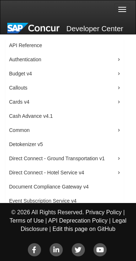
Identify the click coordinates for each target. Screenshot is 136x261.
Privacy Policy (104, 212)
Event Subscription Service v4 (43, 201)
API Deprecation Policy (78, 221)
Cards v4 (19, 102)
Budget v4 (20, 73)
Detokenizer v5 (26, 144)
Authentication (25, 59)
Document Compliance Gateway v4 (48, 187)
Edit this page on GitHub (84, 229)
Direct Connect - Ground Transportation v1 (57, 158)
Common (19, 130)
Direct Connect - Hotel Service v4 (46, 172)
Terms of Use (26, 221)
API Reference (25, 45)
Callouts (18, 88)
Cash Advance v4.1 (31, 116)
